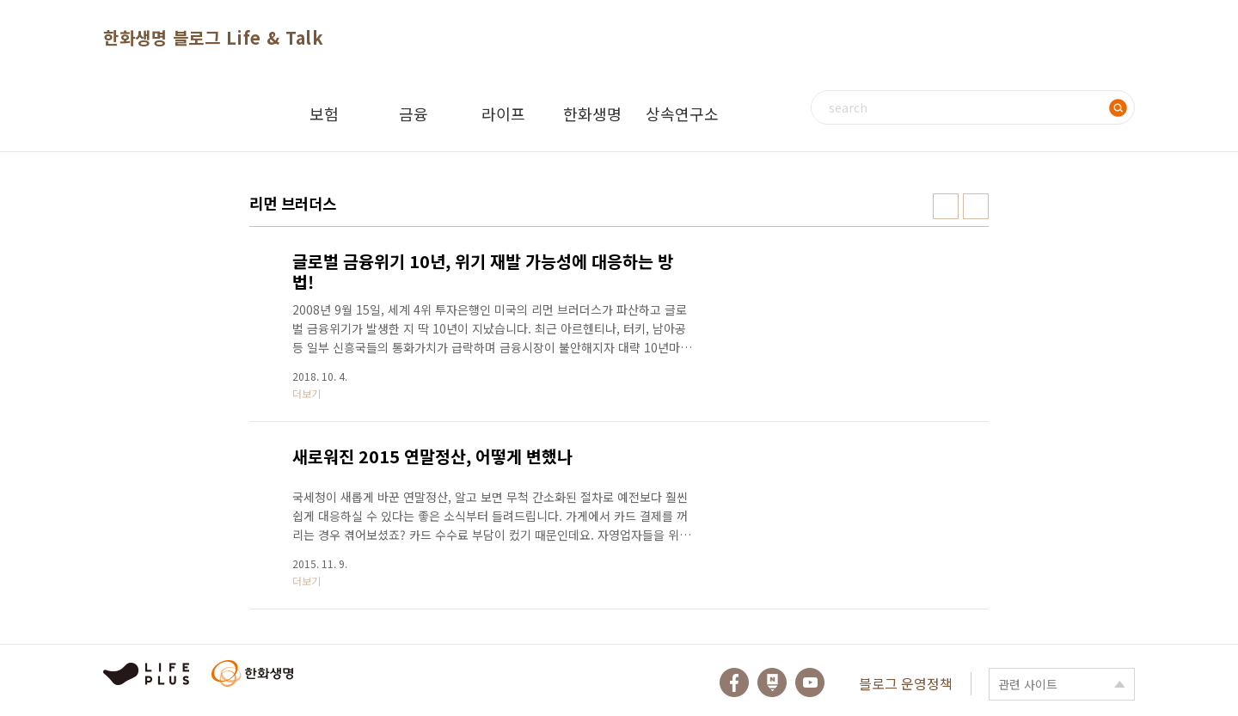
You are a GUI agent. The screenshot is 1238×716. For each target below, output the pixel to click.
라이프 (503, 113)
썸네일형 (946, 206)
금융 (413, 113)
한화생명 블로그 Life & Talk (213, 37)
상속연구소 (682, 113)
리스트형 (976, 206)
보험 (324, 113)
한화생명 (592, 113)
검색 (1117, 107)
